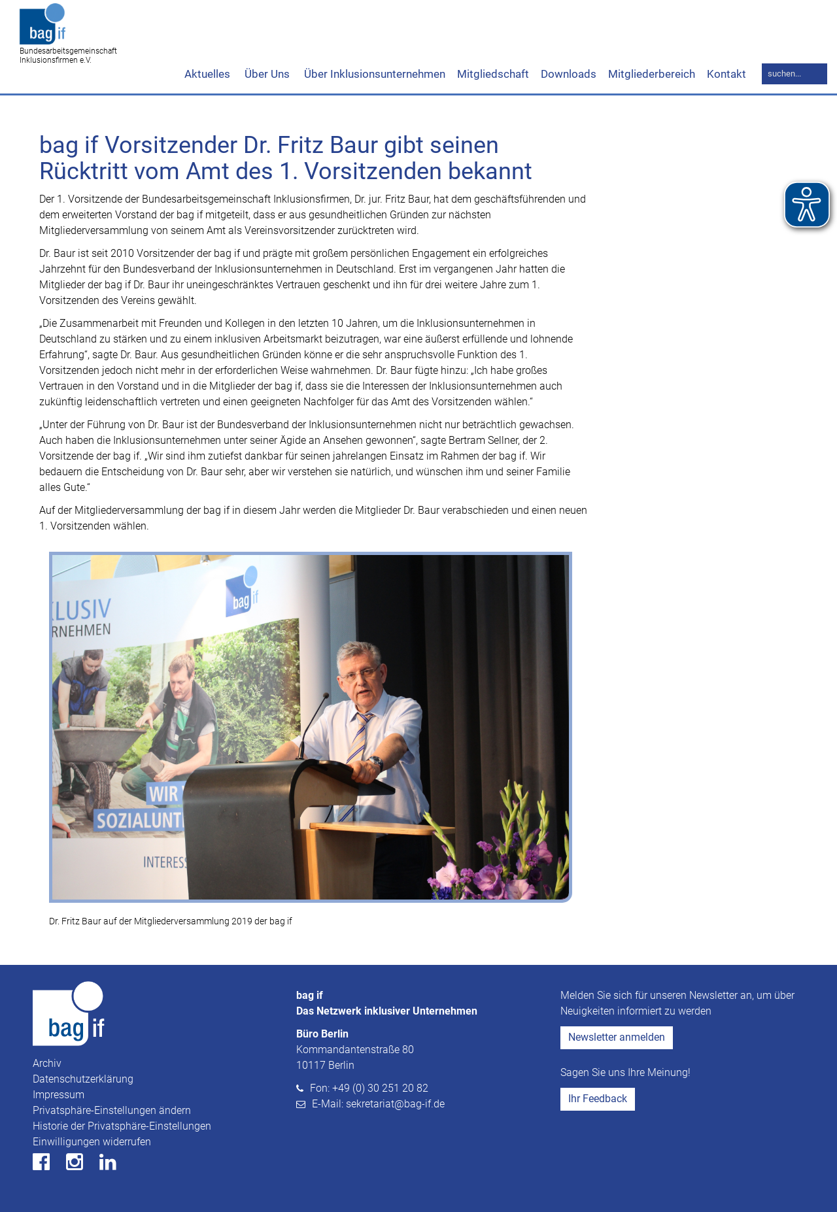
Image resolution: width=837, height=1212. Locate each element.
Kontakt (726, 73)
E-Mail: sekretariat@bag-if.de (378, 1104)
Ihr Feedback (597, 1098)
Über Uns (266, 73)
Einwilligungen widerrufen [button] (92, 1142)
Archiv (47, 1063)
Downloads (568, 73)
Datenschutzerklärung (83, 1079)
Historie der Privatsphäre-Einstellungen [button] (122, 1126)
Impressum (58, 1094)
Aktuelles (207, 73)
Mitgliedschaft (493, 73)
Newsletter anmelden (616, 1037)
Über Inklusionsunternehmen (373, 73)
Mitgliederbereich (651, 73)
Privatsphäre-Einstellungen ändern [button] (112, 1110)
